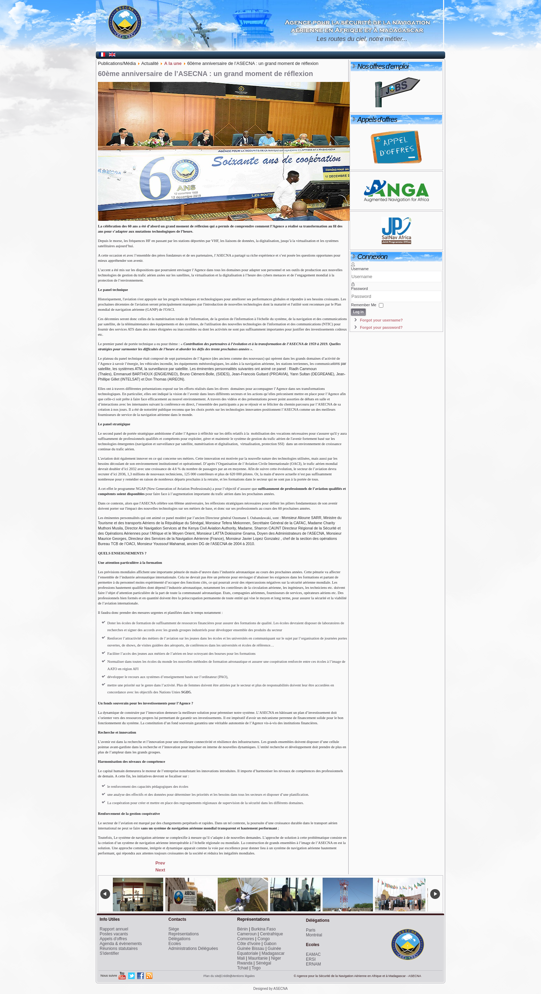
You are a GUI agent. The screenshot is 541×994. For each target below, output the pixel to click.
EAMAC (313, 954)
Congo (263, 938)
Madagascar (273, 953)
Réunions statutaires (119, 948)
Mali (241, 958)
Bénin (242, 929)
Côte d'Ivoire (248, 943)
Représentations (183, 934)
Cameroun (247, 934)
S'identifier (109, 953)
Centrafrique (271, 934)
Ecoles (174, 943)
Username (360, 269)
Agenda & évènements (121, 943)
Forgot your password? (381, 327)
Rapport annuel (114, 929)
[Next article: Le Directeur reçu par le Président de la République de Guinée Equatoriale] (160, 869)
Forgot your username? (381, 320)
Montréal (314, 935)
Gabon (270, 943)
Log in (358, 312)
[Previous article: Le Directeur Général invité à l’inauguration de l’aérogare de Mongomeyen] (160, 863)
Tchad (242, 968)
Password (359, 288)
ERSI (311, 959)
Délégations (179, 938)
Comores (245, 938)
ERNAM (313, 964)
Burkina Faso (263, 929)
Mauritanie (258, 958)
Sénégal (263, 963)
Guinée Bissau (250, 948)
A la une (173, 63)
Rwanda (244, 963)
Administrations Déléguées (193, 948)
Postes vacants (114, 934)
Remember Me (363, 305)
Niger (276, 958)
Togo (256, 968)
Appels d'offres (113, 938)
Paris (310, 930)
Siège (173, 929)
